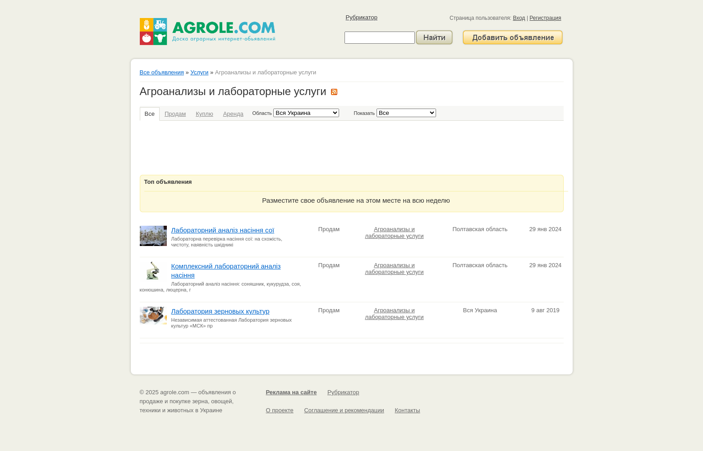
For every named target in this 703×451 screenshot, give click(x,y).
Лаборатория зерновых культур (220, 311)
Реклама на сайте (291, 392)
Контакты (407, 410)
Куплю (204, 113)
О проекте (280, 410)
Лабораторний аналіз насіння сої (223, 230)
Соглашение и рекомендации (344, 410)
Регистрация (545, 18)
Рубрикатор (361, 17)
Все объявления (162, 72)
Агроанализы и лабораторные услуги (394, 232)
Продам (175, 113)
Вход (519, 18)
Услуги (199, 72)
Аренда (233, 113)
